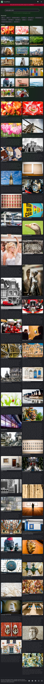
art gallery (24, 17)
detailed (24, 19)
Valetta (23, 358)
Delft (1, 162)
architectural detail (16, 17)
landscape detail (38, 17)
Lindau (2, 655)
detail (3, 17)
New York (23, 153)
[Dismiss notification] (43, 5)
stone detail (18, 19)
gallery (8, 17)
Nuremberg (3, 430)
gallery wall (31, 17)
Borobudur (2, 512)
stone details (17, 21)
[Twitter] (39, 681)
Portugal (23, 534)
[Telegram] (32, 681)
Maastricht (24, 297)
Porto (1, 574)
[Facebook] (35, 681)
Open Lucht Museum (25, 134)
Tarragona (24, 577)
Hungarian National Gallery (7, 21)
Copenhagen (3, 615)
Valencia (23, 555)
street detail (11, 19)
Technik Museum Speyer (5, 227)
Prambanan (24, 255)
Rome (2, 535)
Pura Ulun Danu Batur (26, 422)
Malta (23, 382)
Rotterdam (24, 236)
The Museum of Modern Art (26, 177)
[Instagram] (42, 681)
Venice (23, 595)
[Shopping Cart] (38, 2)
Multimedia (4, 19)
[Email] (29, 681)
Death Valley (3, 598)
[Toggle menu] (41, 2)
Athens (23, 499)
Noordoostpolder (3, 138)
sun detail (30, 19)
